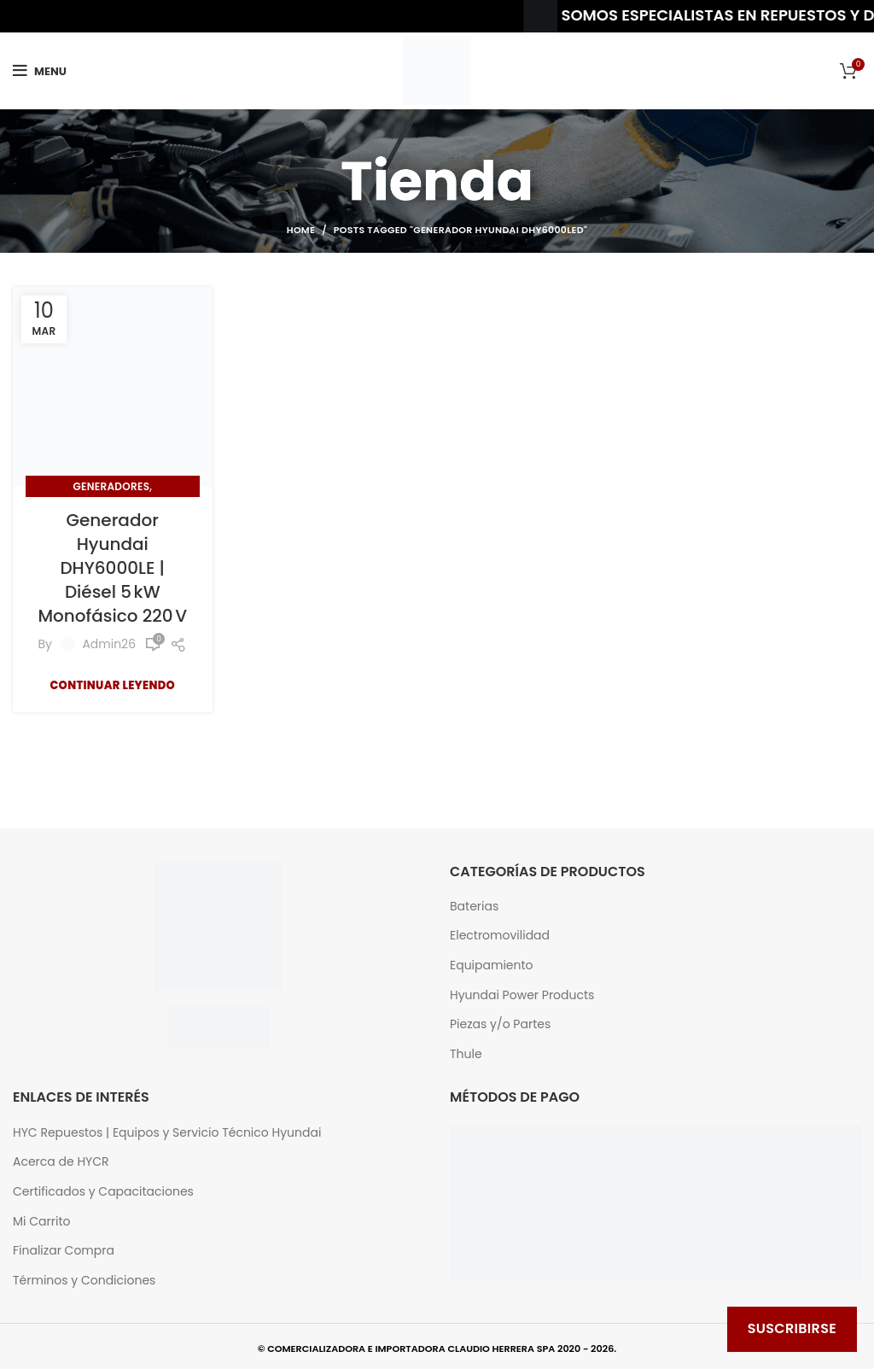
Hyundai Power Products (522, 995)
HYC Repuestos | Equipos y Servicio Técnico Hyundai (167, 1133)
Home (301, 230)
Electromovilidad (500, 935)
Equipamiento (491, 965)
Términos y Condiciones (84, 1280)
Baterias (474, 906)
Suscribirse (792, 1328)
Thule (466, 1054)
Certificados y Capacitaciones (103, 1192)
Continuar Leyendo (112, 685)
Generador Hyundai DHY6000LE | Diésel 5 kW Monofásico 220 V (112, 568)
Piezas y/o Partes (500, 1024)
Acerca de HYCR (61, 1162)
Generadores (111, 486)
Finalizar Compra (63, 1251)
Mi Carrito (41, 1222)
